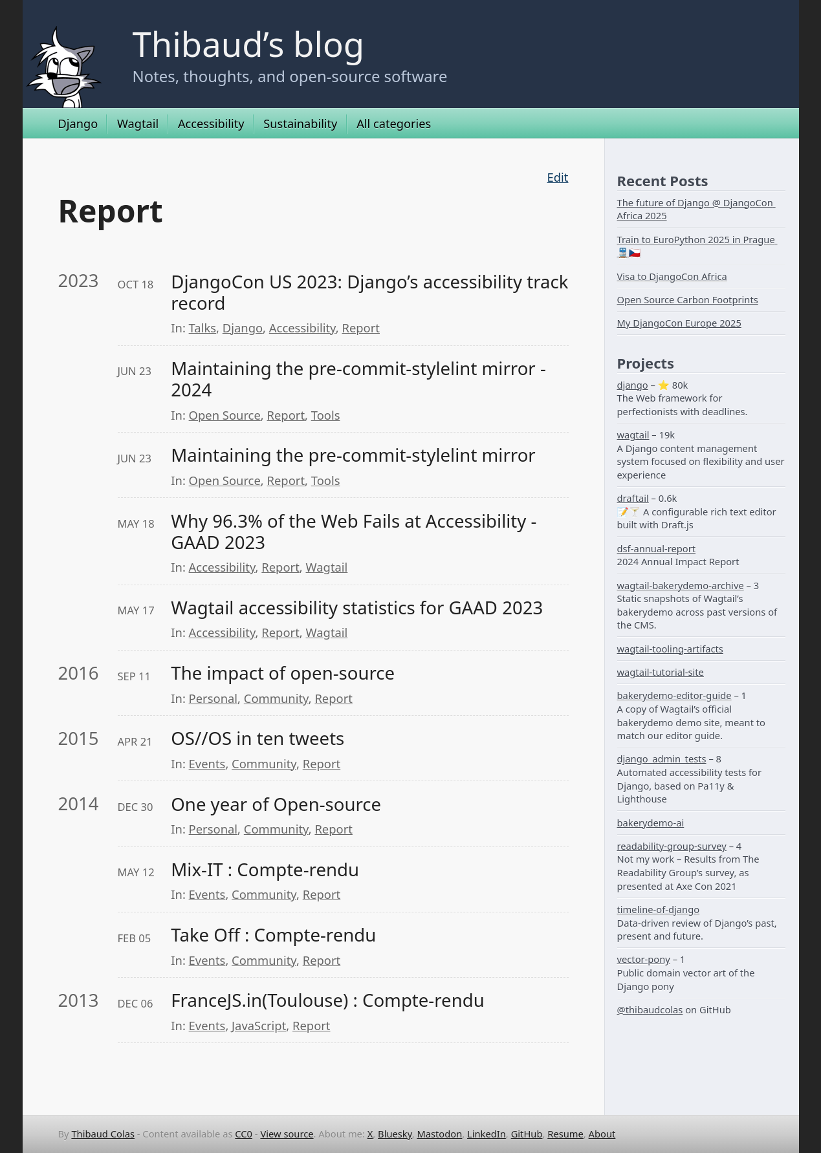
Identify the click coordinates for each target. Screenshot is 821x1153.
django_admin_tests (661, 758)
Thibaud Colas (103, 1133)
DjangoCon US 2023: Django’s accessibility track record (369, 292)
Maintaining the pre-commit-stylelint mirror (353, 455)
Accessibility (211, 123)
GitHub (527, 1133)
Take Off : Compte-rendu (273, 934)
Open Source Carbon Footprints (687, 299)
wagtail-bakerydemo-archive (680, 585)
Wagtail (138, 123)
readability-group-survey (672, 845)
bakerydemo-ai (650, 822)
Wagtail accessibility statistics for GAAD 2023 (357, 607)
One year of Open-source (276, 804)
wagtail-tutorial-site (660, 671)
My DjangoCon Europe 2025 (679, 322)
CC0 (243, 1133)
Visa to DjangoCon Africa (672, 276)
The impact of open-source (283, 673)
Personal (213, 698)
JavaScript (259, 1025)
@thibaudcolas (650, 1009)
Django (78, 123)
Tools (325, 415)
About (602, 1133)
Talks (202, 327)
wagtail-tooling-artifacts (670, 648)
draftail (633, 497)
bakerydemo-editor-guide (674, 695)
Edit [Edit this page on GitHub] (558, 177)
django (632, 384)
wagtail (633, 434)
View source (286, 1133)
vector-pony (643, 959)
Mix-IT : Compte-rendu (265, 869)
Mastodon (439, 1133)
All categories (393, 123)
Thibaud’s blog (249, 44)
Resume (565, 1133)
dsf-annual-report (656, 548)
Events (207, 763)
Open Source (225, 415)
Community (276, 698)
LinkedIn (486, 1133)
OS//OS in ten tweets (257, 738)
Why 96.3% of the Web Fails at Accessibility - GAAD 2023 (356, 531)
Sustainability (300, 123)
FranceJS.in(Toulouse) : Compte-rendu (327, 1000)
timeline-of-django (658, 909)
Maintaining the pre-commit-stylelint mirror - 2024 (361, 379)
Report (361, 327)
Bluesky (395, 1133)
